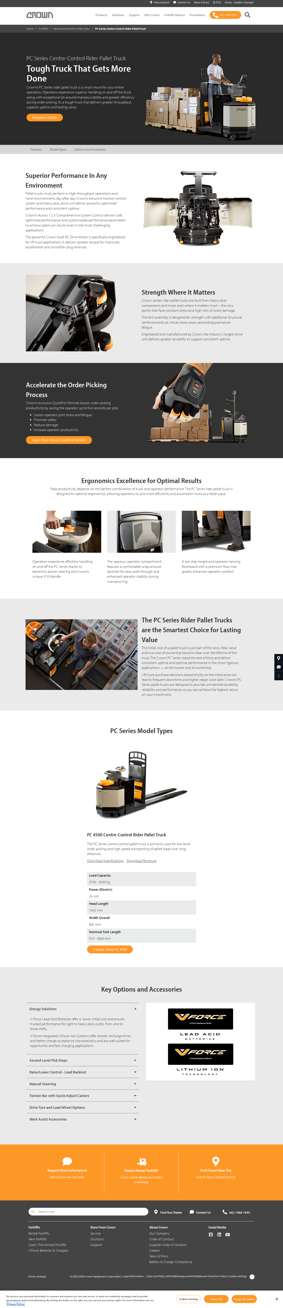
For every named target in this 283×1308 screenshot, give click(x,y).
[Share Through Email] (278, 676)
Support (134, 15)
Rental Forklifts (38, 1233)
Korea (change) (37, 1276)
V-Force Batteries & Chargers (48, 1250)
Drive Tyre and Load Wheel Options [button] (57, 1107)
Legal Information (133, 1276)
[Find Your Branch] (278, 658)
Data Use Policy (156, 1276)
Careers (154, 1250)
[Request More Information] (278, 667)
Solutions (118, 15)
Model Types (58, 149)
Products (101, 15)
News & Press (158, 1256)
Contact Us (181, 2)
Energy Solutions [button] (43, 1008)
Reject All (216, 1298)
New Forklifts (37, 1239)
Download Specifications (105, 860)
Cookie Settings (238, 1276)
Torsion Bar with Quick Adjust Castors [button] (59, 1095)
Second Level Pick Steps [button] (48, 1060)
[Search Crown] (88, 1212)
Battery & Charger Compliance (170, 1262)
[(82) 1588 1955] (225, 15)
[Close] (276, 1299)
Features (36, 149)
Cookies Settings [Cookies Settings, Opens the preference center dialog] (188, 1298)
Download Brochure (142, 860)
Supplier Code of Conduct (168, 1244)
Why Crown (152, 15)
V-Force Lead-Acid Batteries (50, 1019)
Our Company (159, 1233)
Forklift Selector (174, 15)
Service (95, 1233)
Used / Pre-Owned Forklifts (47, 1244)
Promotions (197, 15)
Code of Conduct (161, 1239)
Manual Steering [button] (42, 1083)
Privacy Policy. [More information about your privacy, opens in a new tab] (15, 1303)
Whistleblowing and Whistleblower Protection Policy (196, 1276)
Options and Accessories (90, 149)
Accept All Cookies (244, 1298)
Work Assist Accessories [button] (48, 1119)
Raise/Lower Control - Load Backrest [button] (57, 1072)
